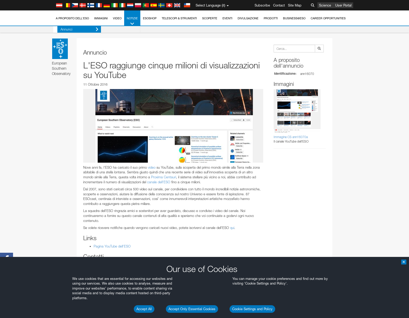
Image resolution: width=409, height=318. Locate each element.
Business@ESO (294, 18)
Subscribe (262, 5)
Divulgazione (248, 18)
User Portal (343, 5)
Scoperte (209, 18)
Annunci (75, 29)
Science (325, 5)
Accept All (144, 309)
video (151, 167)
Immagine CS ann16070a (291, 137)
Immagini (101, 18)
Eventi (227, 18)
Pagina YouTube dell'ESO (112, 246)
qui (232, 228)
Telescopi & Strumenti (179, 18)
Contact (279, 5)
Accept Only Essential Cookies (192, 309)
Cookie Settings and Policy (252, 309)
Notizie (132, 21)
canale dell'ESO (158, 182)
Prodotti (271, 18)
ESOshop (150, 18)
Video (117, 18)
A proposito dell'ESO (72, 18)
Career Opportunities (328, 18)
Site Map (295, 5)
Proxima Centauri (163, 177)
